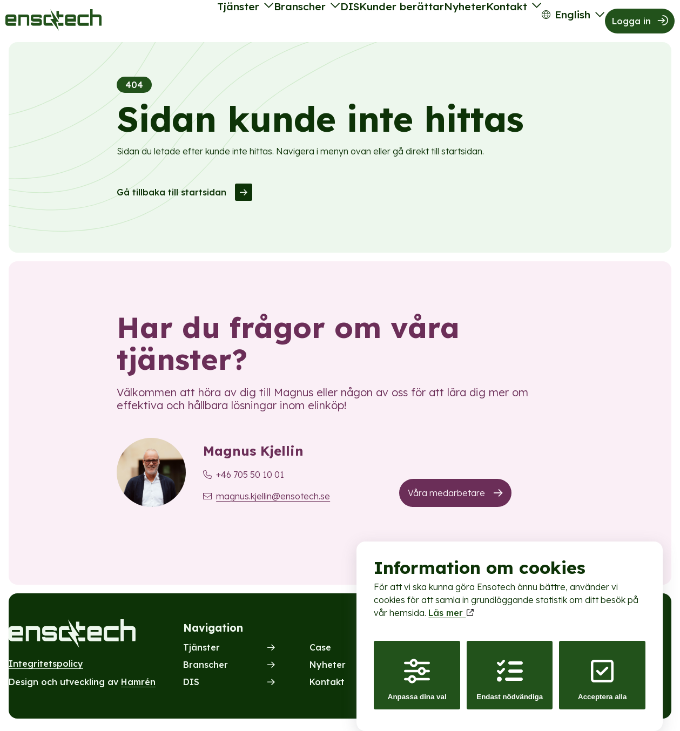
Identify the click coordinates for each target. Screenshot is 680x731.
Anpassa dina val (417, 669)
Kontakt (483, 22)
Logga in (633, 22)
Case (320, 651)
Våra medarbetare (446, 496)
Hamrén (138, 685)
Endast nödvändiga (509, 669)
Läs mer (450, 602)
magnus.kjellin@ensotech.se (273, 500)
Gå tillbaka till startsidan (171, 195)
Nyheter (430, 22)
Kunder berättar (358, 22)
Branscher (235, 22)
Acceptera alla (602, 669)
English (559, 22)
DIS (296, 22)
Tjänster (164, 22)
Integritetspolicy (46, 667)
